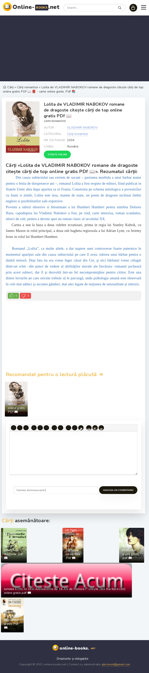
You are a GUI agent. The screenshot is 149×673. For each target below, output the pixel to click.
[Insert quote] (89, 427)
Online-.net (36, 7)
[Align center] (40, 427)
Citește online (57, 154)
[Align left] (34, 427)
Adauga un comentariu (29, 490)
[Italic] (20, 427)
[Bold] (13, 427)
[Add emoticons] (68, 427)
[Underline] (26, 427)
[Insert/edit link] (74, 427)
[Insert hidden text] (101, 427)
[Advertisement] (74, 48)
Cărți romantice (55, 121)
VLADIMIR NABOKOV (82, 127)
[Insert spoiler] (95, 427)
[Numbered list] (60, 427)
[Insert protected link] (81, 427)
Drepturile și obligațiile (72, 659)
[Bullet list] (54, 427)
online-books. (78, 648)
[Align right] (46, 427)
